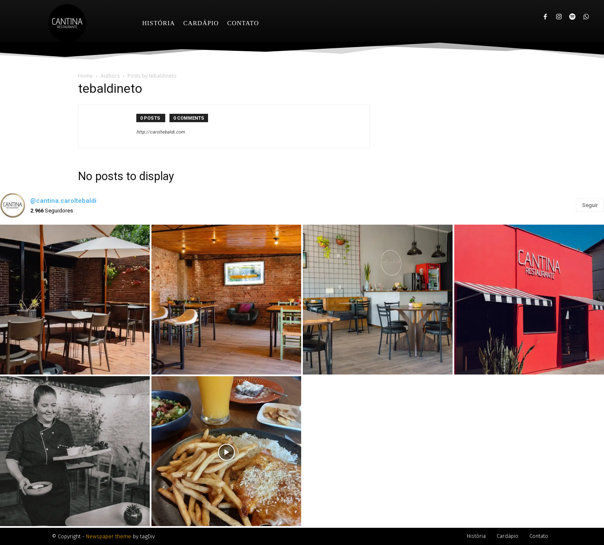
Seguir (590, 205)
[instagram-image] (75, 300)
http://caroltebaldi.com (160, 132)
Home (85, 75)
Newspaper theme (108, 536)
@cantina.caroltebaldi (63, 200)
